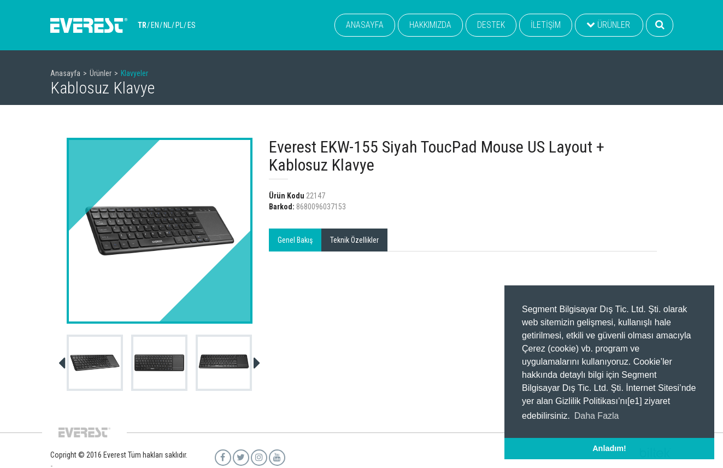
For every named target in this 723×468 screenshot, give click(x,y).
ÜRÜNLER (608, 25)
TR (142, 25)
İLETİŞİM (546, 25)
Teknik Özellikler (354, 240)
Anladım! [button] (609, 448)
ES (191, 25)
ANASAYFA (365, 25)
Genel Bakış (295, 240)
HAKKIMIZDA (430, 25)
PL (179, 25)
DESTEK (491, 25)
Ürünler (100, 73)
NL (167, 25)
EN (155, 25)
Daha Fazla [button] (596, 415)
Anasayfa (65, 73)
